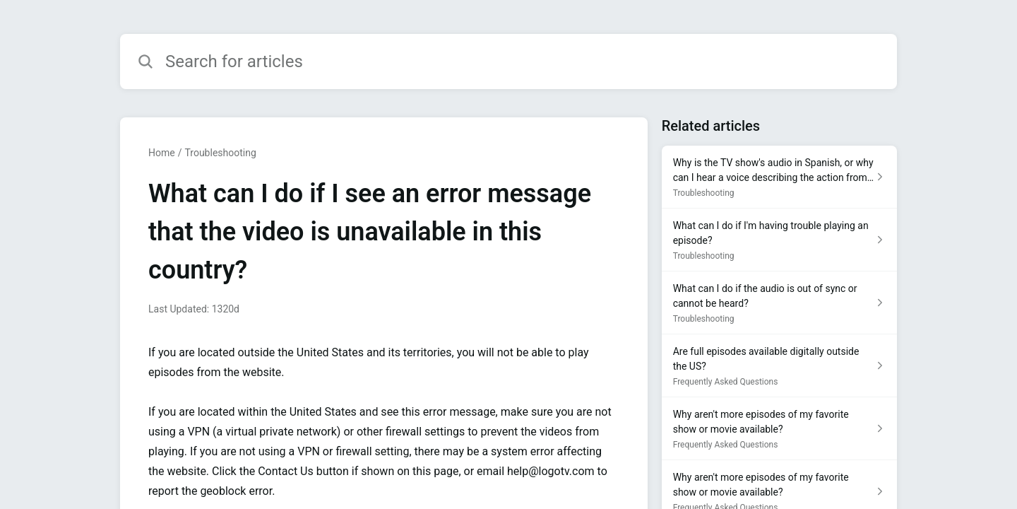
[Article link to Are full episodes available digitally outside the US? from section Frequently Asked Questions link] (779, 365)
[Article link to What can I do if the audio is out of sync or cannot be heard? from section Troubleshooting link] (779, 302)
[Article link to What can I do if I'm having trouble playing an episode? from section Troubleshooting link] (779, 240)
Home (161, 152)
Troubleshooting (220, 152)
